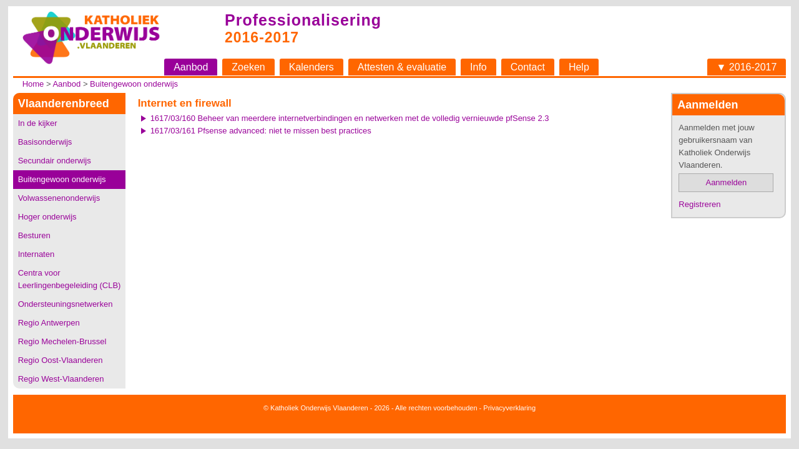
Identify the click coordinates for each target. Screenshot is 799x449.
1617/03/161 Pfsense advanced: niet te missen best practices (260, 130)
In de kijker (37, 123)
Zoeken (248, 67)
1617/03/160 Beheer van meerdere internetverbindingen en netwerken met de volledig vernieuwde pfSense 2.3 (349, 118)
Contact (528, 67)
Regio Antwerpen (49, 322)
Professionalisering (303, 20)
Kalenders (311, 67)
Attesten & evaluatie (402, 67)
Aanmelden (726, 182)
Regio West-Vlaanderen (61, 379)
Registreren (699, 204)
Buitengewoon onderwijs (134, 84)
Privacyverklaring (509, 408)
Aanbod (191, 67)
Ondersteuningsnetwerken (65, 304)
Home (33, 84)
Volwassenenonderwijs (59, 198)
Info (478, 67)
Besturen (34, 235)
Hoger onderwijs (47, 216)
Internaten (36, 254)
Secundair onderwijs (54, 160)
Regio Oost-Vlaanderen (60, 360)
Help (579, 67)
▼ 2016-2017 (747, 67)
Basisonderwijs (45, 142)
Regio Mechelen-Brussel (62, 341)
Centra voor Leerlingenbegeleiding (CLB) (69, 279)
